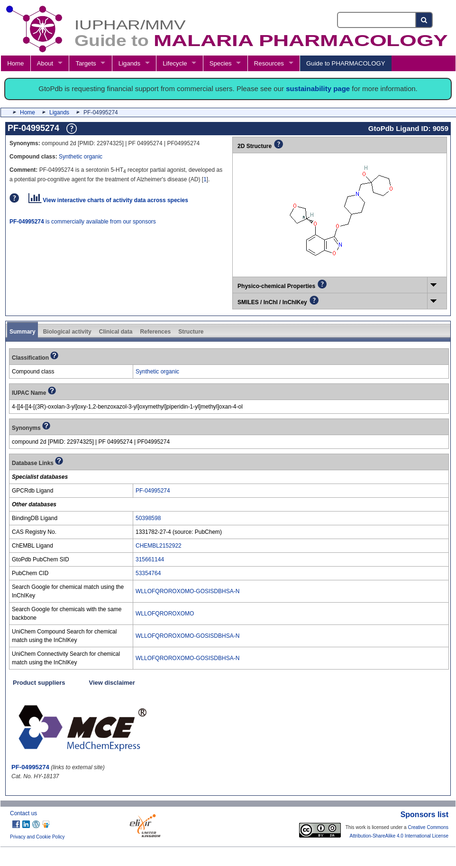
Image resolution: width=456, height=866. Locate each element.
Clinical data (116, 331)
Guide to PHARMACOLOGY (345, 63)
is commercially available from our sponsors (82, 221)
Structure (190, 331)
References (155, 331)
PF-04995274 (153, 490)
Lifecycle (175, 63)
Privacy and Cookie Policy (37, 836)
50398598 (148, 518)
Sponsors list (424, 814)
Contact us (23, 813)
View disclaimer (112, 682)
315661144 (150, 559)
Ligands (129, 63)
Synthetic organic (80, 156)
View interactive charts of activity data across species (108, 200)
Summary (22, 331)
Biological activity (67, 331)
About (45, 63)
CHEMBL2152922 (159, 545)
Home (15, 63)
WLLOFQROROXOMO (165, 613)
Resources (269, 63)
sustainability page (318, 88)
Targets (85, 63)
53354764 (148, 573)
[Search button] (424, 20)
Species (221, 63)
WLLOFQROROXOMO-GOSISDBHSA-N (187, 591)
